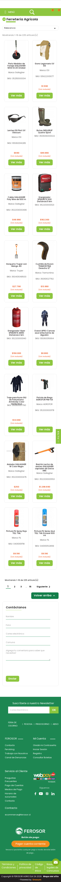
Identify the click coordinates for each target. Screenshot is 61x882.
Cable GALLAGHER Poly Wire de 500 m (16, 198)
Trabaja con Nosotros (16, 753)
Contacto (10, 745)
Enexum (37, 879)
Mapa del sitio (51, 876)
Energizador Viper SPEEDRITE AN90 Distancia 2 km (16, 332)
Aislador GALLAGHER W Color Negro (16, 465)
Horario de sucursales (10, 795)
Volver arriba (45, 596)
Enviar (12, 679)
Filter (58, 437)
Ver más (16, 95)
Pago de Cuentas (14, 785)
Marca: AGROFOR (44, 404)
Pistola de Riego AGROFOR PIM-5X (44, 398)
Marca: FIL (16, 537)
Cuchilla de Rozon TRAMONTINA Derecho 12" (45, 266)
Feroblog (9, 749)
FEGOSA (28, 724)
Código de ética (39, 867)
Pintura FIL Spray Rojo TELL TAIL (16, 532)
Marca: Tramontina (44, 272)
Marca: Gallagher (16, 72)
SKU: (9, 78)
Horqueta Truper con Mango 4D (16, 265)
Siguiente (44, 587)
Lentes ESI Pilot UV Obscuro (16, 131)
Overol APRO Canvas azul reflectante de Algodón (44, 332)
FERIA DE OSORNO (13, 724)
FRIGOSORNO (42, 724)
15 (30, 586)
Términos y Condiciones (9, 866)
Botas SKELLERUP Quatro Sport (45, 131)
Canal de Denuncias (15, 757)
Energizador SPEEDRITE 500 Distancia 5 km (44, 199)
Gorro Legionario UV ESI (44, 64)
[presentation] (20, 667)
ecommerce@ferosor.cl (18, 814)
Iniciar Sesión (40, 749)
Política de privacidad (25, 866)
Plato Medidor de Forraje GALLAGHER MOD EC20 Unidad (16, 65)
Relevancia (30, 28)
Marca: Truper (16, 270)
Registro (37, 753)
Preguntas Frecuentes (11, 779)
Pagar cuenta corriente (30, 844)
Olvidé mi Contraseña (44, 745)
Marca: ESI (44, 70)
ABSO (56, 724)
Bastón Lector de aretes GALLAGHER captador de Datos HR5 (44, 467)
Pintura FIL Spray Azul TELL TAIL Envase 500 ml (44, 533)
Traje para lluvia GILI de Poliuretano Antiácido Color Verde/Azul (16, 400)
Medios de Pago (13, 789)
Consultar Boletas (42, 757)
